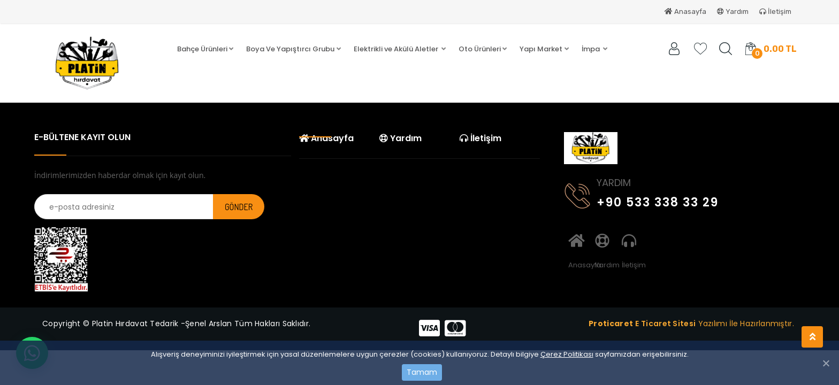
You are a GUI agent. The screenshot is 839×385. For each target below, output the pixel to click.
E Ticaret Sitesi (665, 323)
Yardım (733, 11)
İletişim (775, 11)
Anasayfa (685, 11)
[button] (205, 49)
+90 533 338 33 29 (642, 200)
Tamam (422, 372)
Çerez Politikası (566, 354)
